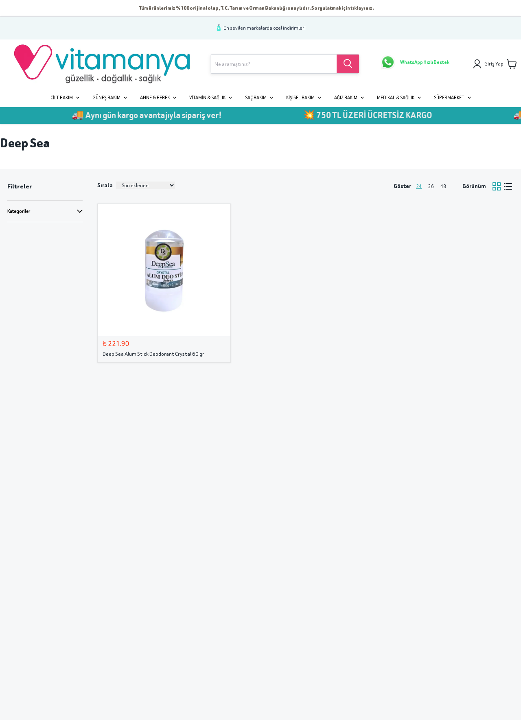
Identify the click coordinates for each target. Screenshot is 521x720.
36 (431, 186)
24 (419, 186)
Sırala (105, 185)
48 (443, 186)
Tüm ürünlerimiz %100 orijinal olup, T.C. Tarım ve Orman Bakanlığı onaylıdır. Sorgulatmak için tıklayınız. (256, 7)
